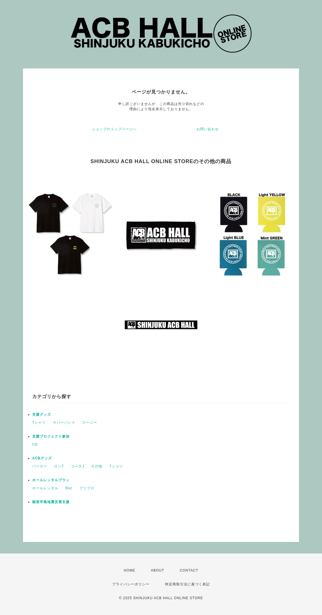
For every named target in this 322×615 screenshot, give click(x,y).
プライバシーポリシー (131, 584)
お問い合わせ (207, 129)
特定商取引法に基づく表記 (187, 584)
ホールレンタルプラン (51, 480)
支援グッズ (41, 414)
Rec (68, 488)
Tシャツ (39, 423)
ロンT (59, 466)
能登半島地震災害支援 (51, 502)
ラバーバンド (64, 423)
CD (35, 444)
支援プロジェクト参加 (51, 436)
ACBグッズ (42, 458)
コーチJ (77, 466)
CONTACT (189, 570)
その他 (96, 466)
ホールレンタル (45, 488)
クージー (89, 423)
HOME (129, 570)
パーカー (39, 466)
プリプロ (86, 488)
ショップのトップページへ (114, 129)
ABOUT (157, 570)
